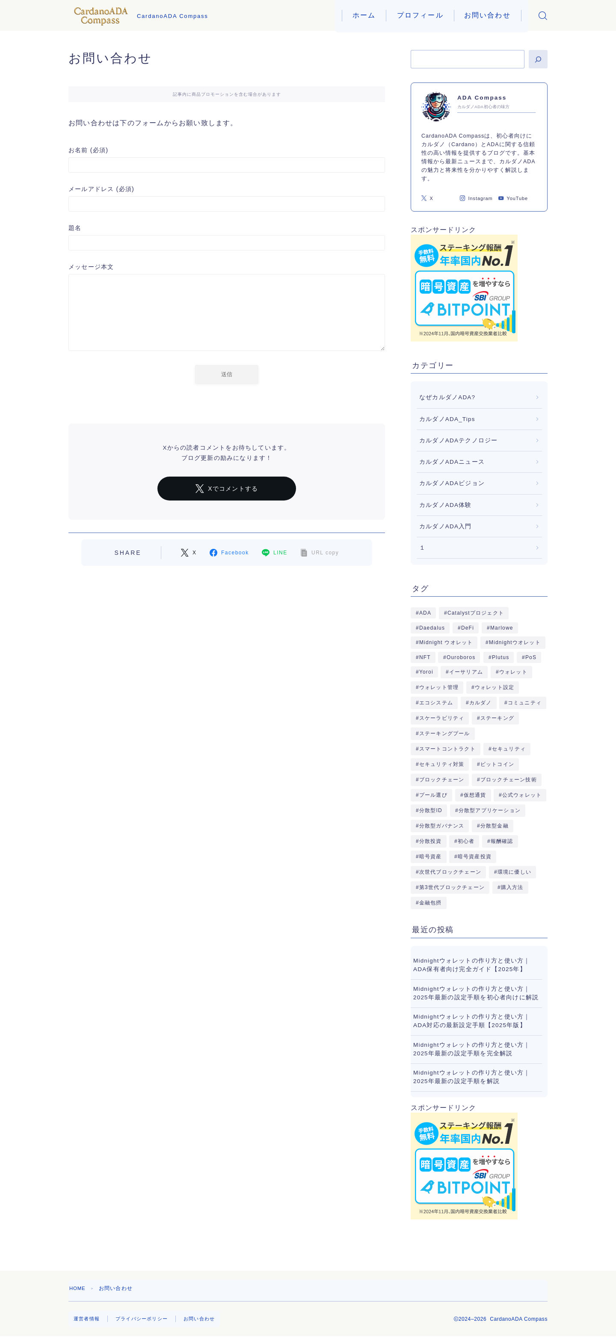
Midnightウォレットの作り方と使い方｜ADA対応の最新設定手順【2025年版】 (471, 1020)
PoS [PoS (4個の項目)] (530, 657)
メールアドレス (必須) (226, 199)
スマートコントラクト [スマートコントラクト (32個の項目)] (447, 749)
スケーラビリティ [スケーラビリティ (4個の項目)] (442, 718)
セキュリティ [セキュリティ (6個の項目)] (508, 749)
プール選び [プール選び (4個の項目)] (433, 795)
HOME (78, 1288)
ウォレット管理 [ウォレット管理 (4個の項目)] (439, 687)
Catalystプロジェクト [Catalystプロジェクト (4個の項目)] (475, 613)
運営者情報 (88, 1319)
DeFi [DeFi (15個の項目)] (467, 628)
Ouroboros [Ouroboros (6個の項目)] (461, 657)
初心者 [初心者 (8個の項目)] (466, 841)
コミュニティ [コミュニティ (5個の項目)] (525, 703)
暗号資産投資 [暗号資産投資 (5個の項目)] (475, 857)
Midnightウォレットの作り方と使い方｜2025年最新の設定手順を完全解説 (471, 1049)
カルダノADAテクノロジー (458, 440)
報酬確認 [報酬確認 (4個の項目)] (502, 841)
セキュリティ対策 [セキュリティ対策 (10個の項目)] (442, 764)
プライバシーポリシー (146, 1319)
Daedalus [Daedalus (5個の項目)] (432, 628)
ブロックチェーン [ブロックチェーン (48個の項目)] (442, 780)
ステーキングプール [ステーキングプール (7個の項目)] (444, 733)
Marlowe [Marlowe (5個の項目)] (501, 628)
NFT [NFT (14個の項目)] (425, 657)
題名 (226, 237)
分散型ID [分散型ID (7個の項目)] (430, 810)
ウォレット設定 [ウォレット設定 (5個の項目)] (494, 687)
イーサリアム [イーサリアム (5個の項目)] (466, 672)
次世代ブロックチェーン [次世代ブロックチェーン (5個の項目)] (450, 872)
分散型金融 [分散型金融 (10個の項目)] (494, 826)
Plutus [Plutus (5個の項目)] (500, 657)
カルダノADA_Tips (447, 419)
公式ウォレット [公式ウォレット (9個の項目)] (522, 795)
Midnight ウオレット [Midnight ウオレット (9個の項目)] (446, 642)
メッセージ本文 (226, 309)
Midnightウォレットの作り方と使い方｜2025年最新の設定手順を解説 (471, 1076)
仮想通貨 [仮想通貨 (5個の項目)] (474, 795)
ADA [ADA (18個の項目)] (425, 613)
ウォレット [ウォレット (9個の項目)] (513, 672)
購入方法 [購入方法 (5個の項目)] (511, 887)
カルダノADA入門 (445, 526)
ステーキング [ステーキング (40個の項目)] (497, 718)
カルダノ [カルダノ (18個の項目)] (480, 703)
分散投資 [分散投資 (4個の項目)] (430, 841)
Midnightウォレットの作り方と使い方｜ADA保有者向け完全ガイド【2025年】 (471, 964)
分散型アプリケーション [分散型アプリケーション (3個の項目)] (489, 810)
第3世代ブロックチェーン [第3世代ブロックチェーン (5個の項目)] (452, 887)
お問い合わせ (487, 15)
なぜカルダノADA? (447, 397)
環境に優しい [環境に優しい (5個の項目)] (514, 872)
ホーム (364, 15)
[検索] (538, 59)
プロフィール (420, 15)
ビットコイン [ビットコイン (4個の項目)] (497, 764)
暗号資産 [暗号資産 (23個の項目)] (430, 857)
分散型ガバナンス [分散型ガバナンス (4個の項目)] (442, 826)
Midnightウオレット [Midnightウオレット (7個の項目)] (515, 642)
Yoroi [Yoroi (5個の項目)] (426, 672)
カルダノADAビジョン (452, 483)
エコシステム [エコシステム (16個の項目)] (436, 703)
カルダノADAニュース (452, 462)
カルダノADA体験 (445, 505)
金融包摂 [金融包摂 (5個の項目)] (430, 903)
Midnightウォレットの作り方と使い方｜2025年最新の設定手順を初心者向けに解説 (476, 993)
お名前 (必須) (226, 160)
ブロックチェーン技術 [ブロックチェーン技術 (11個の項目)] (508, 780)
